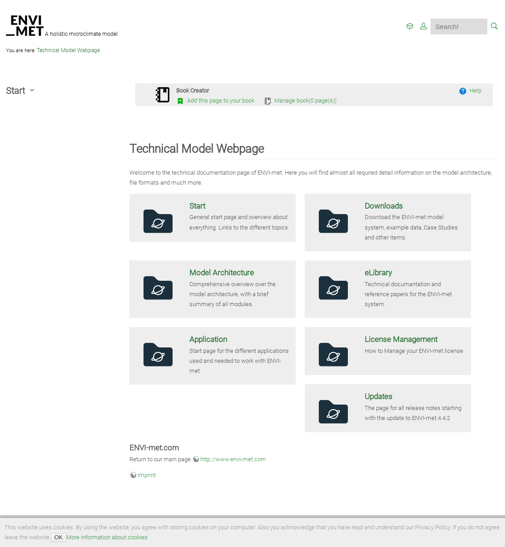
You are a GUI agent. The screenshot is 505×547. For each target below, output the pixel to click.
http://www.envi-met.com (233, 459)
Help (470, 90)
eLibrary (378, 272)
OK (58, 537)
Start (197, 205)
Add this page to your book (215, 100)
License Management (401, 339)
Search (480, 26)
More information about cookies (107, 537)
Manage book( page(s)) (300, 100)
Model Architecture (221, 272)
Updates (378, 396)
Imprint (147, 475)
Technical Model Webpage (68, 50)
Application (208, 339)
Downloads (384, 205)
